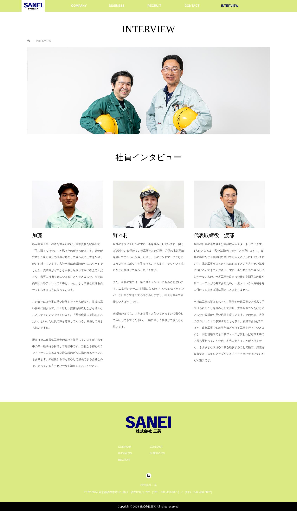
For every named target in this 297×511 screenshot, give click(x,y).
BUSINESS (117, 5)
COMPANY (79, 5)
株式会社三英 (148, 506)
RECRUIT (154, 5)
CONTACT (191, 5)
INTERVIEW (229, 5)
